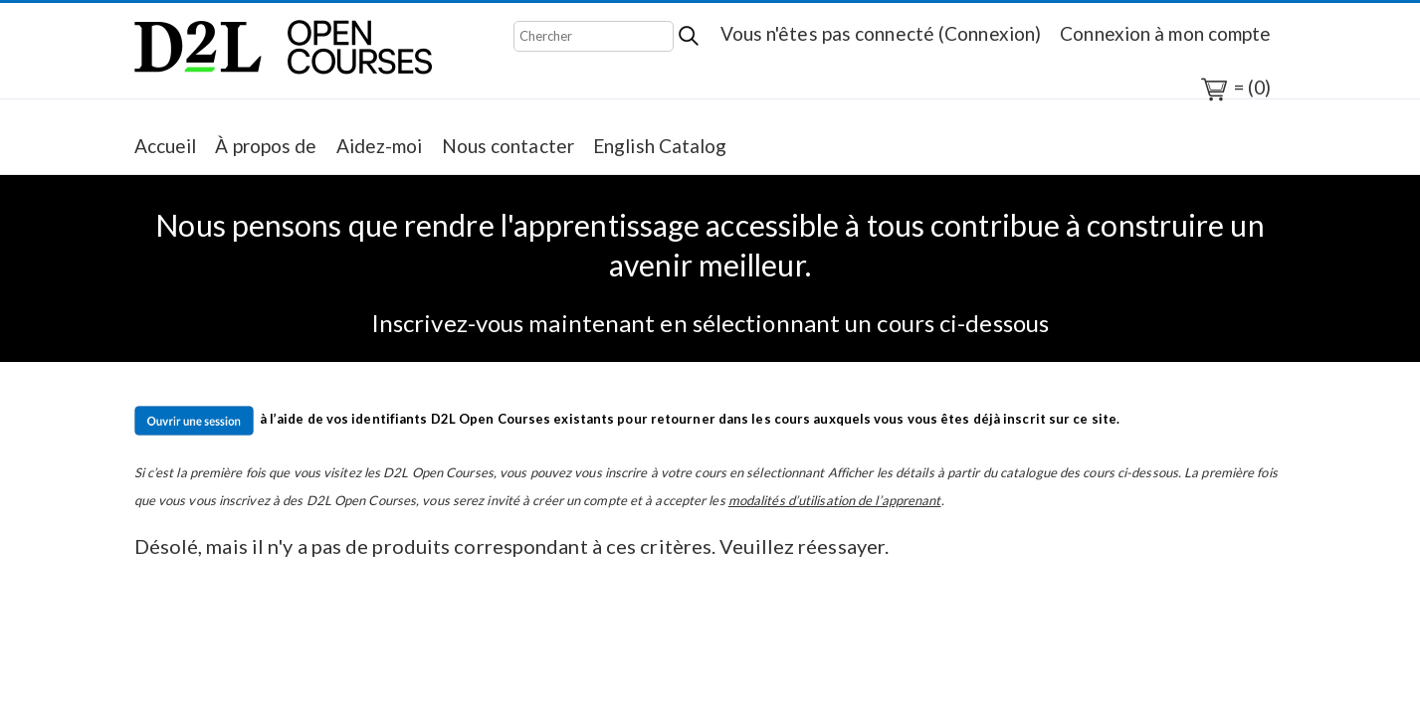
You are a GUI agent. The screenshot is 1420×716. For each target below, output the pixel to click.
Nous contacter (508, 145)
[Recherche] (593, 36)
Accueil (165, 145)
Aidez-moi (379, 145)
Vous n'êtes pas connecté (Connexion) (881, 33)
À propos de (265, 145)
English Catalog (660, 145)
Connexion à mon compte (1165, 33)
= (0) (1235, 89)
